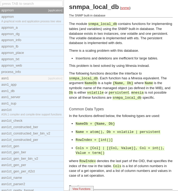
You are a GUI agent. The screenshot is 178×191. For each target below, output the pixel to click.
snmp (125, 8)
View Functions (81, 189)
